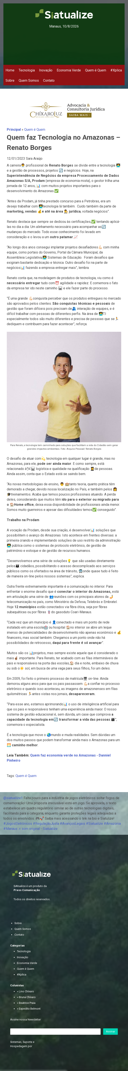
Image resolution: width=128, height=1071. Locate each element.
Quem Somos (29, 80)
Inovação (45, 70)
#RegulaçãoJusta (46, 824)
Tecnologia (27, 70)
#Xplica (116, 70)
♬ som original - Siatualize (38, 829)
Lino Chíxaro (26, 991)
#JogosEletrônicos (17, 824)
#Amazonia (112, 824)
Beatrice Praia (27, 1002)
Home (10, 70)
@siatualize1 (13, 798)
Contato (49, 80)
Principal (14, 130)
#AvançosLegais (72, 824)
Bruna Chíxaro (27, 997)
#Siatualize (94, 824)
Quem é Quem (95, 70)
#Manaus (10, 829)
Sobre (10, 80)
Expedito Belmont (30, 1008)
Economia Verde (69, 70)
